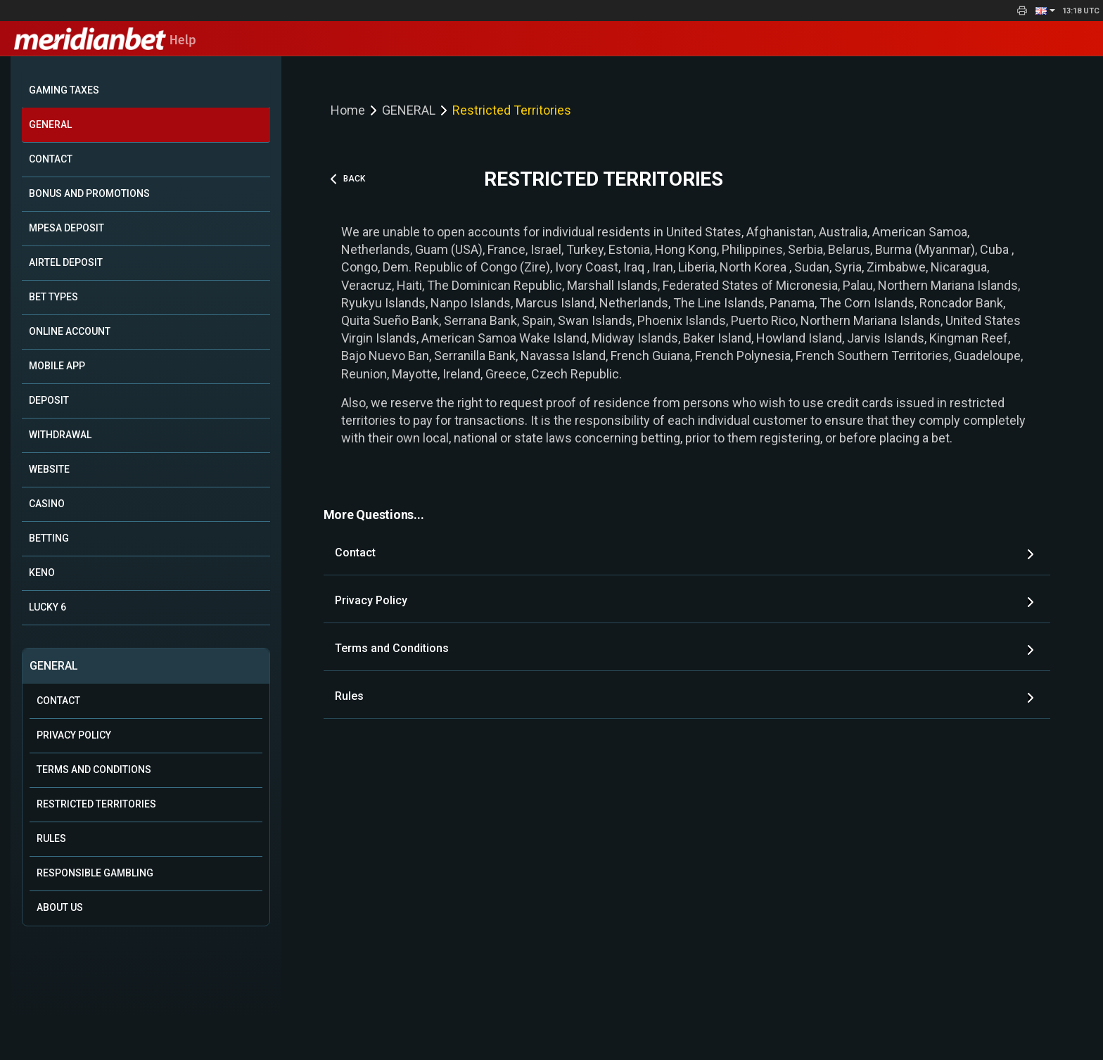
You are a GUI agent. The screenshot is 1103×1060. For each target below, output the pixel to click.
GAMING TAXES (64, 90)
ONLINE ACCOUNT (69, 331)
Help (105, 40)
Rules (51, 838)
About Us (60, 907)
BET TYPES (53, 296)
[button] (1045, 10)
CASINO (47, 503)
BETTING (49, 538)
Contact (58, 700)
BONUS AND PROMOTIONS (89, 193)
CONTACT (50, 159)
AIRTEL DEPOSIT (66, 262)
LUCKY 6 (47, 607)
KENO (42, 572)
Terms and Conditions (94, 769)
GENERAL (50, 124)
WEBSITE (49, 469)
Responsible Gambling (95, 873)
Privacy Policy (74, 735)
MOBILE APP (57, 365)
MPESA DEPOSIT (66, 228)
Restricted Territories (96, 804)
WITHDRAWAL (60, 434)
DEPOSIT (49, 400)
